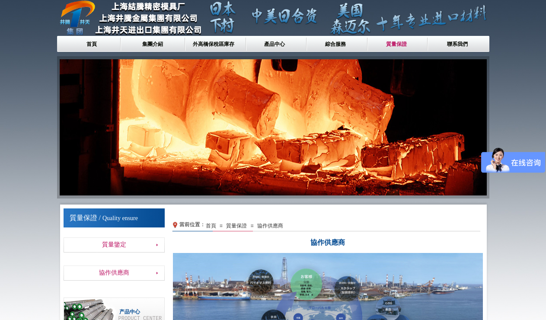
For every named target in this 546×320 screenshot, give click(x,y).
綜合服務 (335, 44)
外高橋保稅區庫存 (213, 44)
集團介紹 (152, 44)
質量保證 (396, 44)
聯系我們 (457, 44)
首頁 (91, 44)
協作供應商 (270, 226)
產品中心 (274, 44)
